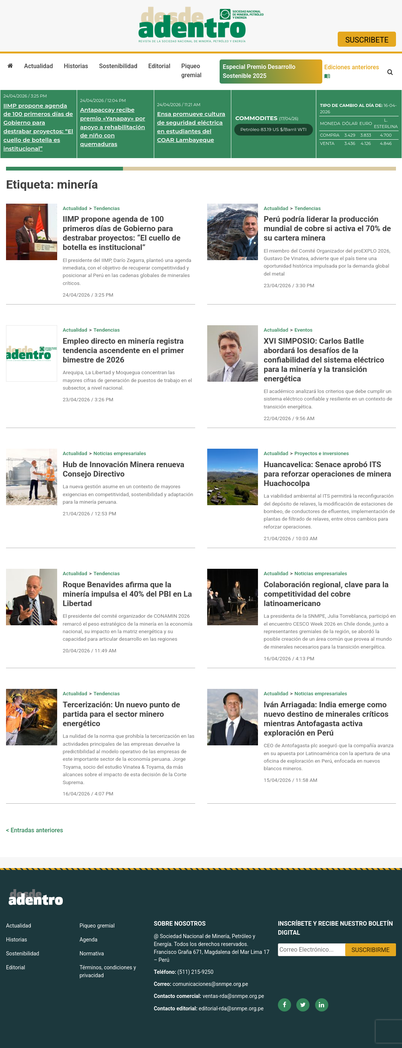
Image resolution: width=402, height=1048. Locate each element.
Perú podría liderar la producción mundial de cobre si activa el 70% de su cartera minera (327, 228)
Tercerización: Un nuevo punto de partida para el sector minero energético (121, 714)
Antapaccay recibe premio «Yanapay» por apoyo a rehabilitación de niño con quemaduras (112, 127)
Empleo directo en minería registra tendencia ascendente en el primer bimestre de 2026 (123, 350)
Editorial (159, 66)
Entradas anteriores (37, 830)
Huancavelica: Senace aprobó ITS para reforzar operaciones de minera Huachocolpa (327, 474)
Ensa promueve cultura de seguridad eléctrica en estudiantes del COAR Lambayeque (191, 126)
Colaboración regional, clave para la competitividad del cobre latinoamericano (326, 594)
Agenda (88, 940)
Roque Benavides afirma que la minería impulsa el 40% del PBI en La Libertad (127, 594)
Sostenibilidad (118, 66)
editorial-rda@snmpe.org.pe (231, 1008)
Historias (76, 66)
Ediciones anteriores (351, 71)
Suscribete (366, 39)
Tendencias (107, 208)
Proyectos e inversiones (321, 453)
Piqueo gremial (191, 70)
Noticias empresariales (120, 453)
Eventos (303, 330)
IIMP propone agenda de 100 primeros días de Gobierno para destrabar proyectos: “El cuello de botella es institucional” (38, 127)
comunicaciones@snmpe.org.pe (211, 984)
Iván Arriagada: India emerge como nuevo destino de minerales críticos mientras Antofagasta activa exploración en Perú (326, 718)
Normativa (91, 954)
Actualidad (38, 66)
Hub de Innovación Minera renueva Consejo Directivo (123, 469)
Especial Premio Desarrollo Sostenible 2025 (259, 71)
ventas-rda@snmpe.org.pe (233, 996)
